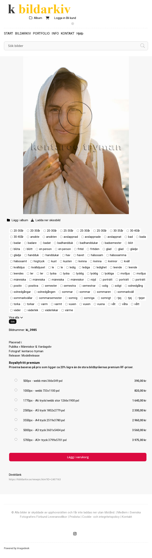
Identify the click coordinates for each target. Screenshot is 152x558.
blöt (130, 242)
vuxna (101, 304)
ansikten (51, 236)
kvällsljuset (38, 267)
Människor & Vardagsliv (36, 346)
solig (105, 285)
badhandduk (65, 242)
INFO (55, 33)
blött (29, 249)
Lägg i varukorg (78, 457)
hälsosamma (118, 255)
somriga (89, 298)
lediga (86, 267)
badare (32, 242)
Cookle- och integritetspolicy (101, 517)
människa (20, 279)
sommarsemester (50, 298)
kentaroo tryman (32, 351)
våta (125, 304)
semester (51, 285)
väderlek (33, 310)
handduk (33, 255)
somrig (73, 298)
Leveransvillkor (57, 517)
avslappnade (93, 236)
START (8, 33)
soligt (118, 285)
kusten (67, 261)
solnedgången (46, 291)
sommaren (104, 291)
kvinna (83, 261)
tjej (119, 298)
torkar (30, 304)
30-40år (135, 230)
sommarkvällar (23, 298)
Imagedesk (23, 548)
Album (38, 18)
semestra (70, 285)
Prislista (74, 517)
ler (31, 273)
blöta (17, 249)
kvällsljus (19, 267)
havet (80, 255)
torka (17, 304)
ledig (73, 267)
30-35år (118, 230)
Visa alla (14, 317)
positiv (18, 285)
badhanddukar (89, 242)
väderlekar (51, 310)
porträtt (107, 279)
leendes (19, 273)
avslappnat (114, 236)
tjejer (142, 298)
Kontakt (127, 517)
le (53, 267)
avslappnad (71, 236)
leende (117, 267)
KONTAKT (67, 33)
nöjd (93, 279)
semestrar (89, 285)
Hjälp (79, 33)
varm (44, 304)
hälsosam (97, 255)
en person (45, 249)
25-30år (68, 230)
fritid (81, 249)
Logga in (59, 18)
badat (47, 242)
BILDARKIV (23, 33)
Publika (13, 346)
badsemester (113, 242)
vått (136, 304)
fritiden (94, 249)
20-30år (19, 230)
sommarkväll (126, 291)
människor (77, 279)
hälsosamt (20, 261)
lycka (53, 273)
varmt (58, 304)
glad (108, 249)
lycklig (80, 273)
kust (54, 261)
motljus (125, 273)
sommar (67, 291)
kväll (127, 261)
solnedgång (135, 285)
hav (68, 255)
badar (17, 242)
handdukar (52, 255)
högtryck (39, 261)
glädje (134, 249)
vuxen (72, 304)
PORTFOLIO (41, 33)
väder (17, 310)
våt (113, 304)
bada (143, 236)
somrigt (106, 298)
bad (130, 236)
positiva (33, 285)
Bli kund (71, 18)
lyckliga (109, 273)
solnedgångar (22, 291)
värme (69, 310)
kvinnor (112, 261)
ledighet (102, 267)
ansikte (34, 236)
